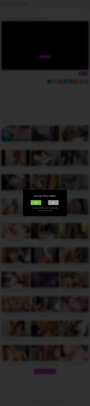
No (53, 202)
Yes (36, 202)
